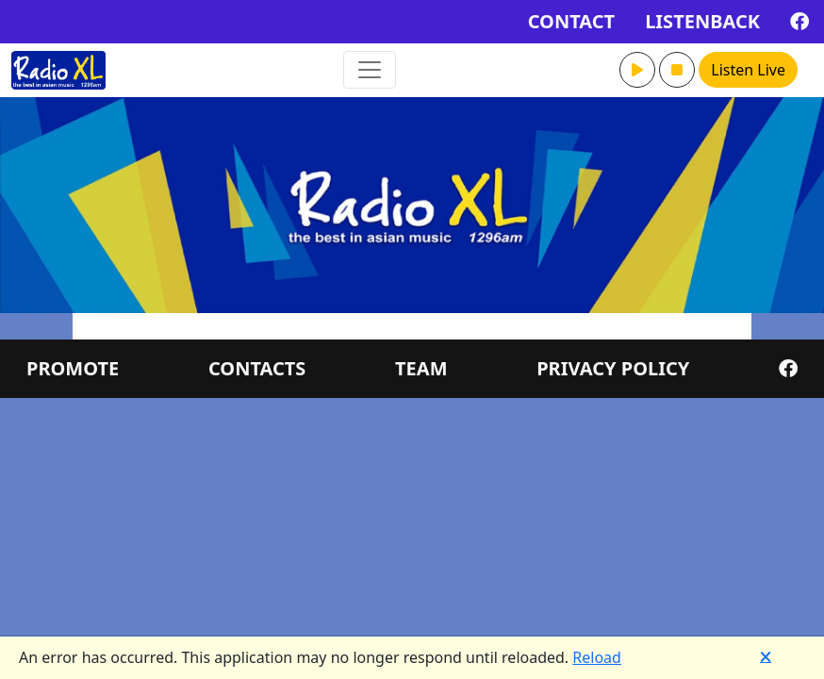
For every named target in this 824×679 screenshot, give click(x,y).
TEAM (421, 368)
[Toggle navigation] (369, 70)
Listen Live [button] (748, 69)
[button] (637, 70)
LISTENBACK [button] (702, 21)
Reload (596, 657)
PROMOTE (72, 368)
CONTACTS (257, 368)
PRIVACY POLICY (612, 368)
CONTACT (571, 21)
